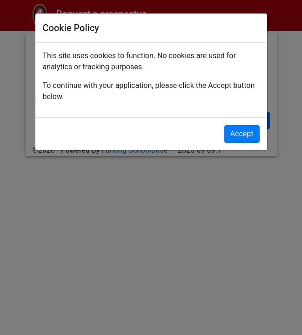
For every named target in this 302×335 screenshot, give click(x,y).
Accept (242, 133)
